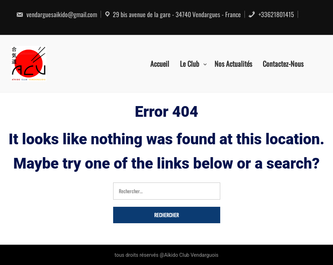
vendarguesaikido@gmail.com (56, 14)
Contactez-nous (283, 63)
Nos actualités (233, 63)
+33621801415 (271, 14)
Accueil (159, 63)
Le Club (189, 63)
